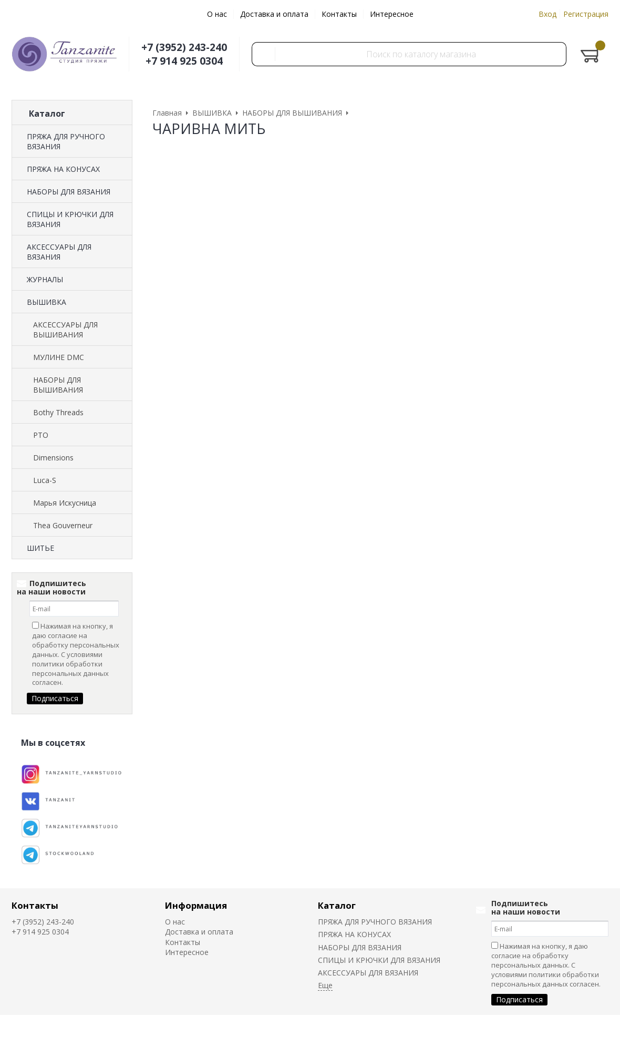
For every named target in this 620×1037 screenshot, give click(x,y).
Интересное (392, 14)
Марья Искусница (64, 503)
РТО (40, 435)
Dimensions (53, 458)
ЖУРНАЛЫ (45, 279)
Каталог (337, 905)
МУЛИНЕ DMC (58, 357)
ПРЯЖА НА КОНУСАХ (63, 169)
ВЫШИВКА (46, 302)
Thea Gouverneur (62, 525)
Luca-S (44, 480)
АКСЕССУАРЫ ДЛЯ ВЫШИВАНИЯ (65, 330)
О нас (217, 14)
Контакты (339, 14)
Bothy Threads (58, 412)
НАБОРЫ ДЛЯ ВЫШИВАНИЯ (58, 385)
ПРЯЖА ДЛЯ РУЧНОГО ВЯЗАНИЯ (66, 141)
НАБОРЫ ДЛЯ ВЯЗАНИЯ (68, 192)
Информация (196, 905)
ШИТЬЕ (40, 548)
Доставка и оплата (274, 14)
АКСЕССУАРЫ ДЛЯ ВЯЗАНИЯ (59, 252)
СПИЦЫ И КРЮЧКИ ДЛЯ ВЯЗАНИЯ (70, 219)
